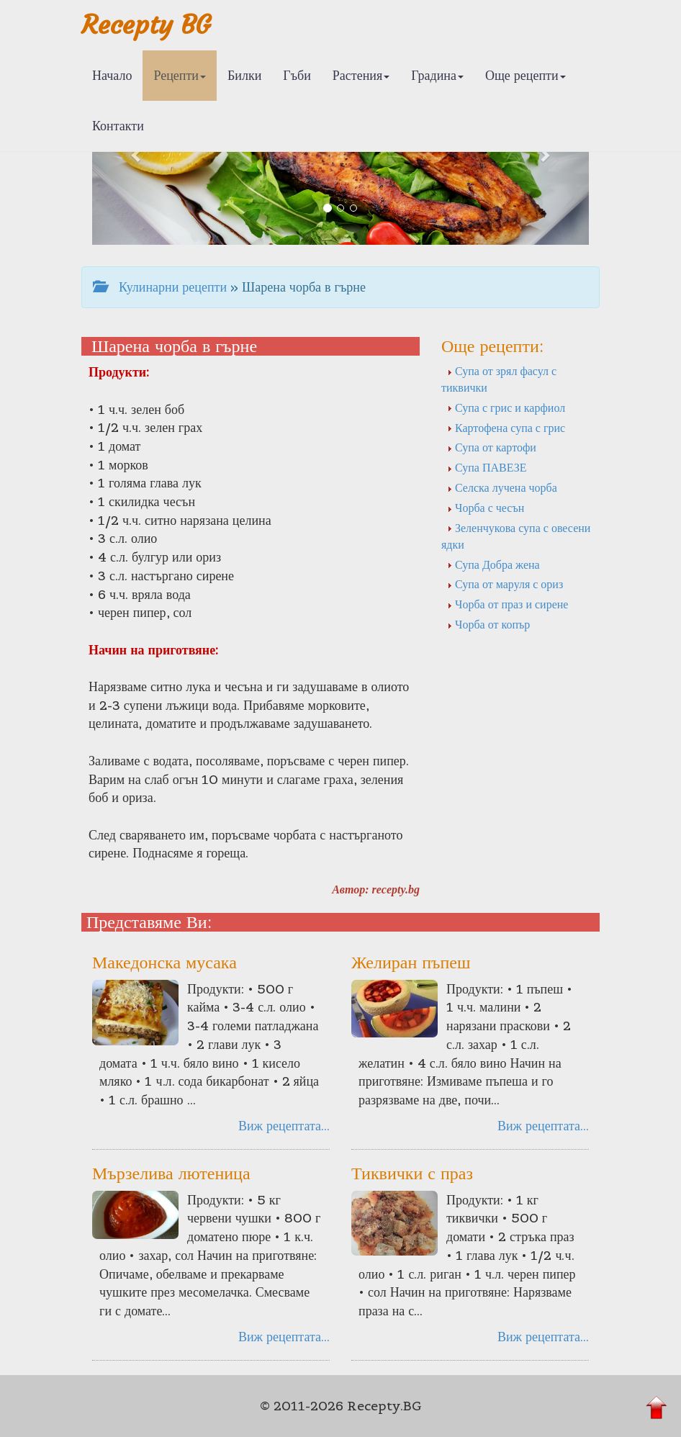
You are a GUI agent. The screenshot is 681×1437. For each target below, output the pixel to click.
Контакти (118, 125)
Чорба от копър (488, 624)
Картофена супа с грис (506, 427)
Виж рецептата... (284, 1125)
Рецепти (179, 75)
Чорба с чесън (485, 507)
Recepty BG (146, 25)
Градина (437, 75)
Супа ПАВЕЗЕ (486, 467)
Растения (361, 75)
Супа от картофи (491, 447)
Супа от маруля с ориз (505, 584)
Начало (112, 75)
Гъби (297, 75)
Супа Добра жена (493, 564)
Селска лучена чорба (502, 487)
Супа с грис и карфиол (506, 407)
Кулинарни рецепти (160, 287)
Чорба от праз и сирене (507, 604)
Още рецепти (525, 75)
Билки (244, 75)
